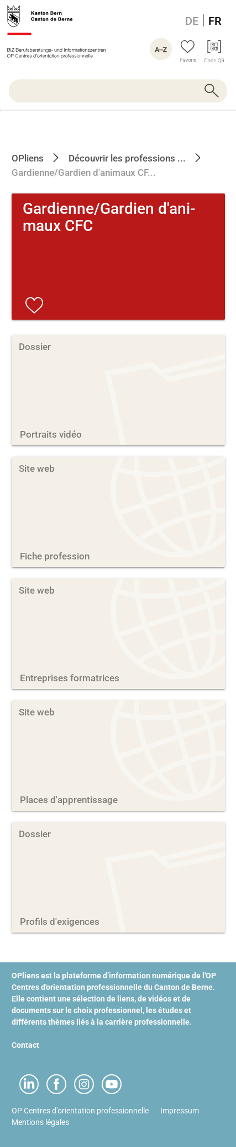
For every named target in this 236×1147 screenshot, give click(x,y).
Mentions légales (40, 1122)
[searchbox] (118, 91)
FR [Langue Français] (215, 21)
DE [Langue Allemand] (191, 21)
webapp (211, 1045)
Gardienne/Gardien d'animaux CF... (84, 172)
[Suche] (118, 91)
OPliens (28, 158)
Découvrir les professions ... (126, 158)
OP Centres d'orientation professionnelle (80, 1110)
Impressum (179, 1110)
